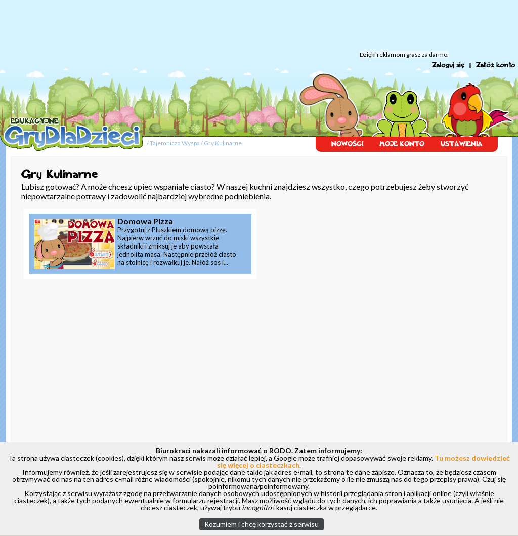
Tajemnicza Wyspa (175, 143)
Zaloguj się (448, 65)
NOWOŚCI (347, 144)
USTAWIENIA (462, 144)
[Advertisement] (259, 25)
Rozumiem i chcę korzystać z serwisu (261, 524)
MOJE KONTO (401, 144)
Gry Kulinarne (223, 143)
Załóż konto (495, 65)
